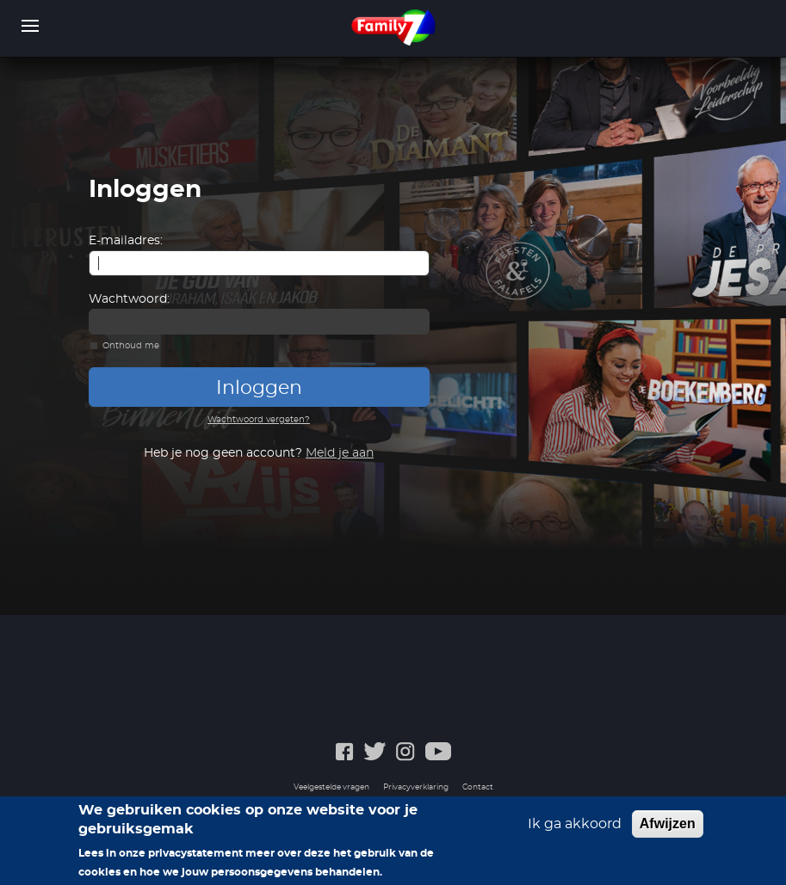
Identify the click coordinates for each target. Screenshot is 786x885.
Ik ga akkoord (575, 832)
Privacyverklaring (416, 787)
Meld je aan (340, 453)
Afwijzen (668, 831)
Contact (477, 787)
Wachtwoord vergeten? (258, 419)
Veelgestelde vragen (331, 787)
